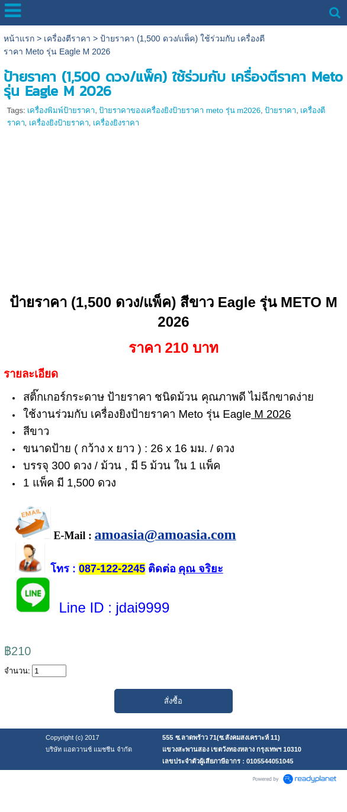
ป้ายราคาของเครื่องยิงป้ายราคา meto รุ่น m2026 (180, 110)
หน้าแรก (19, 38)
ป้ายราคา (280, 110)
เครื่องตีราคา (67, 38)
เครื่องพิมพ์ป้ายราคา (61, 110)
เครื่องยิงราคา (116, 122)
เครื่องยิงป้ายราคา (59, 122)
